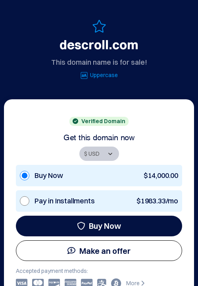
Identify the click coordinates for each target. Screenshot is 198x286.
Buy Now (99, 226)
